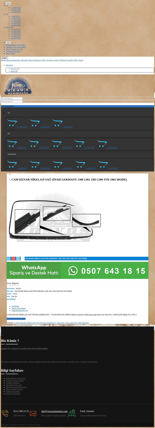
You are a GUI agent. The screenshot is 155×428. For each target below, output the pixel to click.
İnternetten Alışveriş (14, 385)
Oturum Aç (15, 69)
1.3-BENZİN (16, 8)
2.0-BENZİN (16, 12)
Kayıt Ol (14, 71)
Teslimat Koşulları (13, 51)
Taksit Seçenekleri (19, 308)
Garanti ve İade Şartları (15, 381)
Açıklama (15, 306)
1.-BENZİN (15, 16)
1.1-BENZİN (16, 29)
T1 (7, 5)
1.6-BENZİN (16, 10)
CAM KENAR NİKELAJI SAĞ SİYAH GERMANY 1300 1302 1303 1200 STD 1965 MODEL (51, 323)
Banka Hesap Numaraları (15, 45)
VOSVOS (10, 27)
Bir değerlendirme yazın (16, 319)
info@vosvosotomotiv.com (54, 411)
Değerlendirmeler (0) (20, 311)
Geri (8, 3)
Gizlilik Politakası (13, 383)
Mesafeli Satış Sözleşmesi (16, 47)
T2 (7, 14)
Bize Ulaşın (10, 54)
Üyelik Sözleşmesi (13, 394)
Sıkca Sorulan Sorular (14, 49)
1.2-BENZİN (16, 19)
